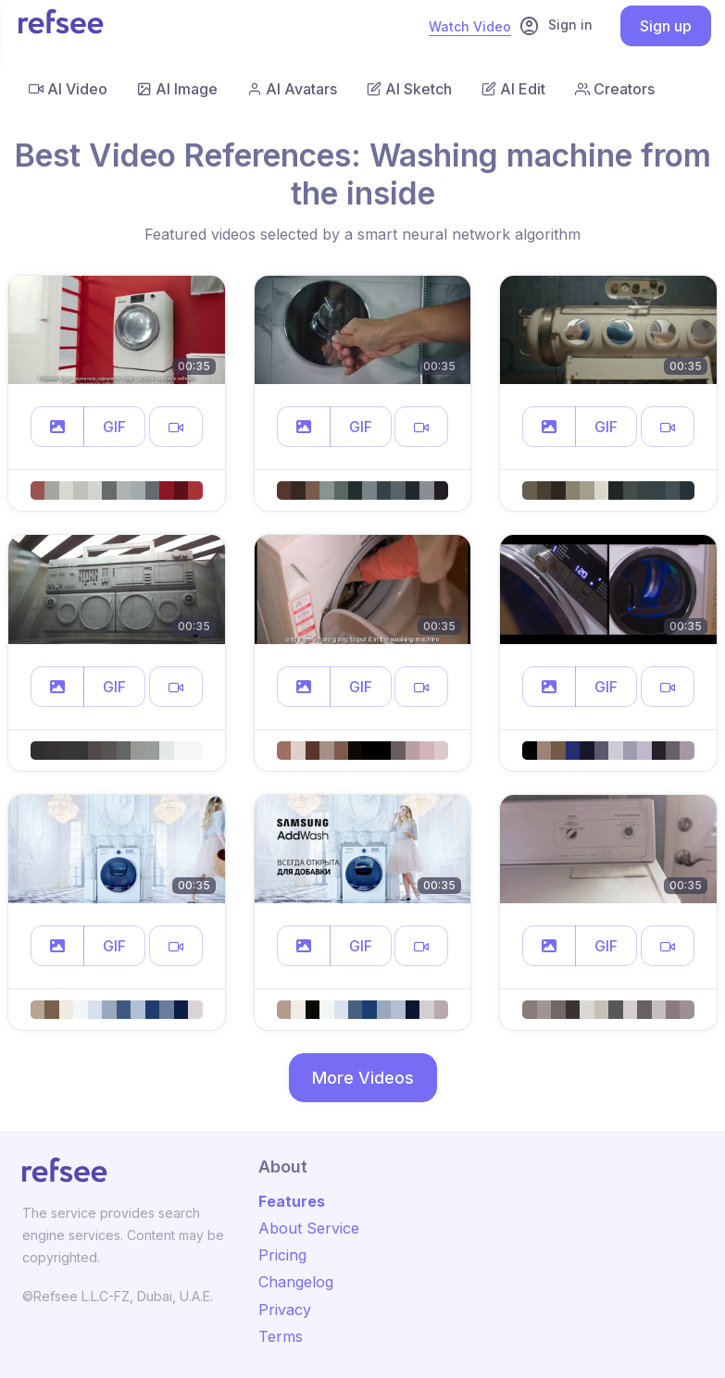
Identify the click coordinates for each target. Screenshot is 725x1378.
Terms (280, 1336)
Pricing (282, 1255)
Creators (615, 89)
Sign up (666, 26)
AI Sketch (409, 89)
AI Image (177, 89)
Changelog (295, 1281)
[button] (57, 426)
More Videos (363, 1077)
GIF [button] (114, 426)
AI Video (68, 89)
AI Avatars (292, 89)
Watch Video (470, 26)
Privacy (284, 1309)
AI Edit (513, 89)
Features (291, 1201)
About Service (308, 1228)
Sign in (556, 26)
